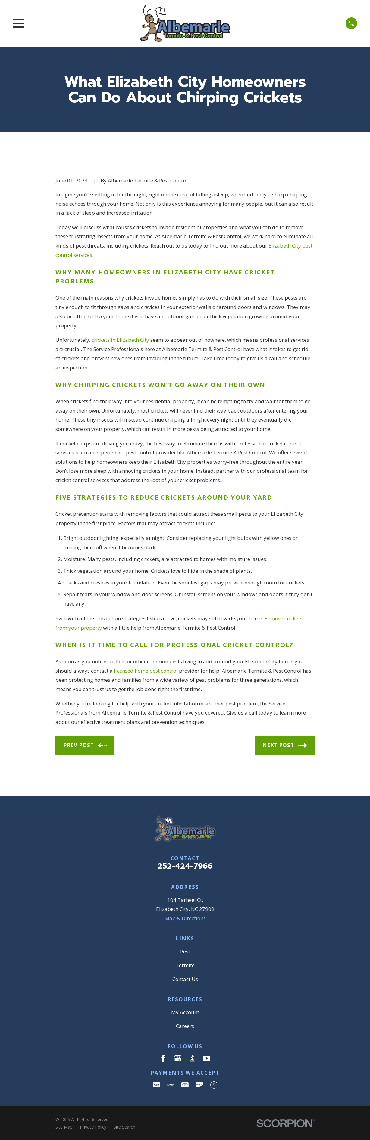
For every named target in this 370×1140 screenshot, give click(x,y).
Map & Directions (185, 918)
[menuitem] (64, 1127)
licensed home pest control (146, 670)
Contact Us (185, 979)
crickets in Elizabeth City (120, 339)
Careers (185, 1026)
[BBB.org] (192, 1058)
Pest (185, 951)
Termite (185, 965)
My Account (185, 1012)
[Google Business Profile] (177, 1058)
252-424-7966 (185, 866)
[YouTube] (206, 1058)
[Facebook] (163, 1058)
